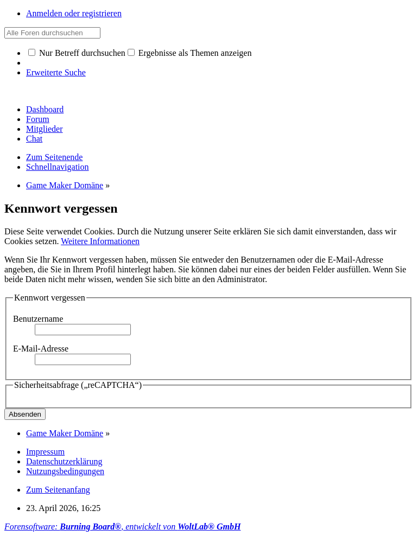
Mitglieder (44, 128)
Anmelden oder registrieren (74, 13)
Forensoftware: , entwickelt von (122, 526)
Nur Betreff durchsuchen (76, 53)
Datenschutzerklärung (64, 461)
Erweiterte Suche (56, 72)
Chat (34, 138)
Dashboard (45, 109)
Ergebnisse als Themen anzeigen (190, 53)
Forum (37, 119)
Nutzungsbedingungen (65, 471)
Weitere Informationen (100, 241)
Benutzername (38, 318)
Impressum (45, 451)
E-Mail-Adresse (40, 348)
